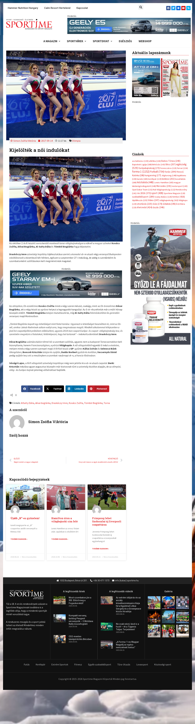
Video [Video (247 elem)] (153, 200)
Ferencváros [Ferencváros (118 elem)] (168, 168)
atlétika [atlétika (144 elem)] (155, 161)
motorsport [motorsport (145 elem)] (180, 186)
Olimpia (76, 140)
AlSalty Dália (27, 402)
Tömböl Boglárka (93, 402)
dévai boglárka (42, 402)
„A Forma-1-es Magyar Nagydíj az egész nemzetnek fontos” (127, 645)
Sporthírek (76, 41)
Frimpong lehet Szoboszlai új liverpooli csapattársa (106, 521)
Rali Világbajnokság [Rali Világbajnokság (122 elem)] (164, 189)
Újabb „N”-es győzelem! (25, 518)
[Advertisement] (160, 125)
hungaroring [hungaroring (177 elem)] (153, 175)
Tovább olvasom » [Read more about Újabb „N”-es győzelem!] (19, 539)
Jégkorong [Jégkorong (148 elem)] (168, 175)
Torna (107, 402)
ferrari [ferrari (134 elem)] (182, 168)
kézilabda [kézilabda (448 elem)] (145, 182)
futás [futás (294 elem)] (170, 171)
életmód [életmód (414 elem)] (144, 207)
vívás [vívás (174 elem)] (157, 203)
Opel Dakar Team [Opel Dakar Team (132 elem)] (142, 189)
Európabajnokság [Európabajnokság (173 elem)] (149, 168)
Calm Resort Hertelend (57, 8)
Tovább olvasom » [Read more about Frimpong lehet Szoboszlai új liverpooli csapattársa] (100, 548)
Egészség (125, 41)
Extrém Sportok (59, 664)
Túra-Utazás (123, 664)
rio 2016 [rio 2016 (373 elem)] (144, 193)
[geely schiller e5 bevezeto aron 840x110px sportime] (129, 25)
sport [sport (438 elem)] (157, 193)
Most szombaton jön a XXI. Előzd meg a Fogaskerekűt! (80, 600)
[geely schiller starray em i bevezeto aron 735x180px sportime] (66, 283)
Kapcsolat (82, 8)
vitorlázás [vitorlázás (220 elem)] (144, 203)
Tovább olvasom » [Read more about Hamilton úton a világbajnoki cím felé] (59, 539)
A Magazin (51, 41)
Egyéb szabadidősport (99, 664)
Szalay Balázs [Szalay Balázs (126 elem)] (163, 196)
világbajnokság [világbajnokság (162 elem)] (169, 200)
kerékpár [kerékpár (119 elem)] (154, 179)
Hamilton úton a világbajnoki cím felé (64, 520)
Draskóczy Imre (59, 402)
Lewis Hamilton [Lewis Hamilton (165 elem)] (163, 182)
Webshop (145, 41)
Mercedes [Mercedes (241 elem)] (164, 186)
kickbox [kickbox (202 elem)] (168, 178)
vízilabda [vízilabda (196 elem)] (169, 203)
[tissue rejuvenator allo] (160, 284)
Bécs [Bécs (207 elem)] (170, 164)
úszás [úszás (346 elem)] (158, 207)
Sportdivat (102, 41)
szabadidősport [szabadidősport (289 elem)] (143, 196)
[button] (140, 7)
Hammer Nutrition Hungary (23, 8)
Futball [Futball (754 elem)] (157, 171)
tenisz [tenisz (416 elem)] (178, 196)
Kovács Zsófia (76, 402)
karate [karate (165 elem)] (142, 179)
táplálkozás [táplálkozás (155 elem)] (139, 200)
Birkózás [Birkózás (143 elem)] (158, 164)
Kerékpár (40, 664)
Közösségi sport (162, 664)
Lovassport (142, 664)
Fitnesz (78, 664)
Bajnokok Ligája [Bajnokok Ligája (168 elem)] (142, 164)
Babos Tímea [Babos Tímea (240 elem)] (170, 160)
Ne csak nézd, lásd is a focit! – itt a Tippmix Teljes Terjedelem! (127, 627)
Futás (27, 664)
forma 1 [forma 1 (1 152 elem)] (141, 171)
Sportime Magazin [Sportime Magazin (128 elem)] (174, 193)
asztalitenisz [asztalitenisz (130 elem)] (140, 161)
